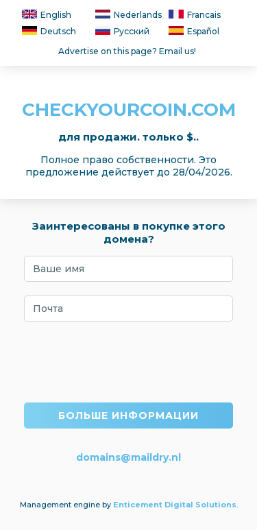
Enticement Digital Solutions (174, 504)
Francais (195, 15)
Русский (122, 31)
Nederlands (128, 15)
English (46, 15)
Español (194, 31)
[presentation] (129, 362)
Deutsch (49, 31)
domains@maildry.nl (128, 457)
